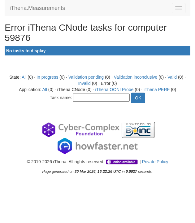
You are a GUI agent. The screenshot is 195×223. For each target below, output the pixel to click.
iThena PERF (157, 89)
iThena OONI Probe (114, 89)
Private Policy (155, 161)
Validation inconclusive (136, 77)
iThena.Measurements (37, 8)
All (24, 77)
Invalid (84, 83)
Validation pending (86, 77)
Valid (172, 77)
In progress (47, 77)
